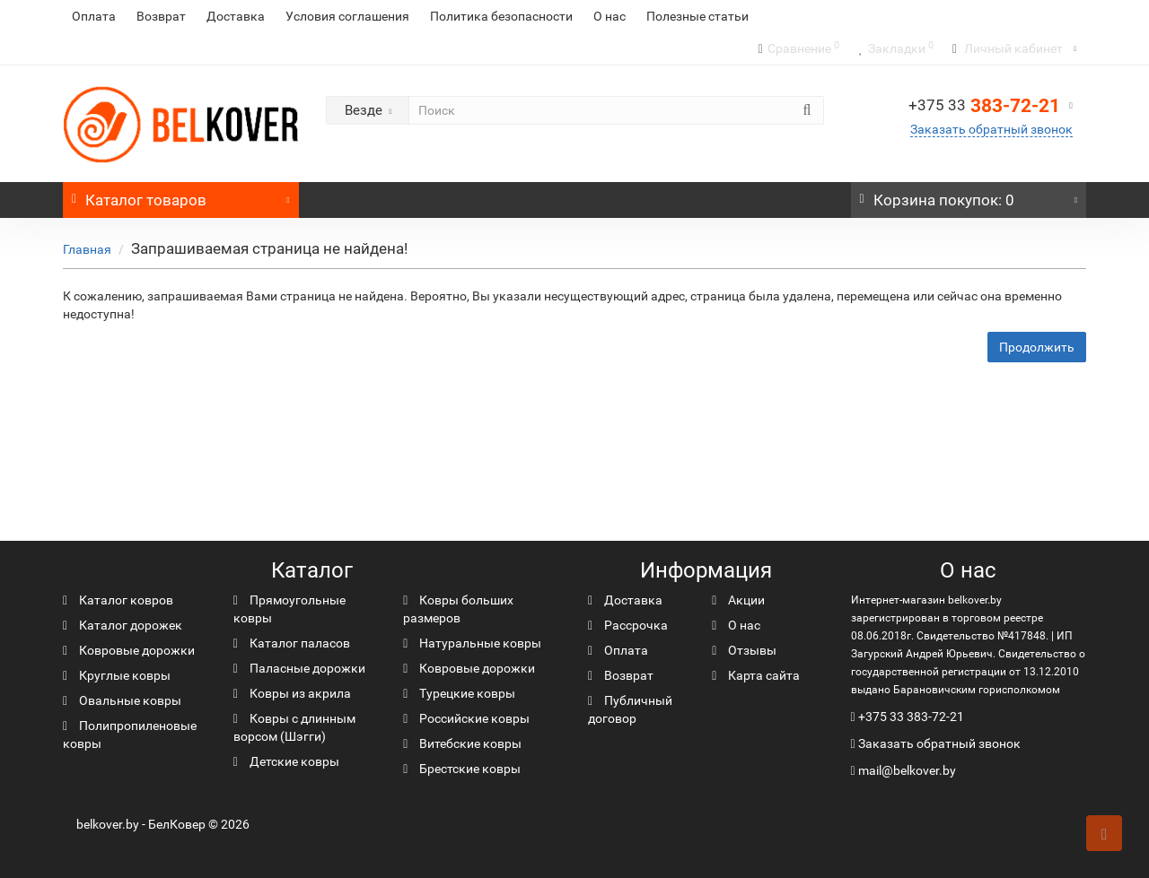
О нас (609, 16)
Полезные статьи (697, 16)
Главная (87, 249)
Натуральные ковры (472, 643)
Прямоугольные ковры (289, 609)
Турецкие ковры (459, 693)
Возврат (161, 16)
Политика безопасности (501, 16)
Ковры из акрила (292, 693)
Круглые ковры (117, 675)
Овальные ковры (122, 700)
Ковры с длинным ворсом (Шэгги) (294, 727)
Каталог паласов (291, 643)
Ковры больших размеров (458, 609)
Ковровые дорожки (129, 650)
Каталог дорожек (122, 625)
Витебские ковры (462, 743)
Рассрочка (628, 625)
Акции (738, 600)
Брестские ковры (462, 768)
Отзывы (744, 650)
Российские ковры (466, 718)
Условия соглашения (347, 16)
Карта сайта (756, 675)
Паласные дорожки (299, 668)
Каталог (181, 195)
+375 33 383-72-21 (911, 716)
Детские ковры (286, 761)
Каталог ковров (118, 600)
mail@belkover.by (903, 770)
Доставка (235, 16)
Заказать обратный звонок (991, 129)
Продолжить (1036, 347)
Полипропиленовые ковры (130, 734)
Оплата (94, 16)
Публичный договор (630, 709)
